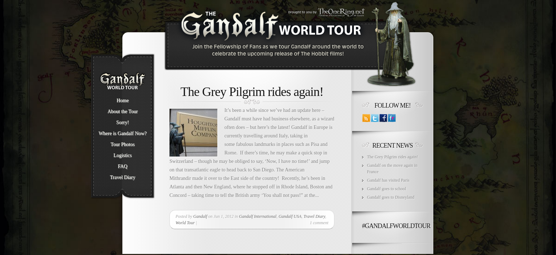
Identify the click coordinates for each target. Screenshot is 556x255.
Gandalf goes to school (386, 188)
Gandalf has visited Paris (388, 180)
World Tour (185, 222)
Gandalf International (258, 216)
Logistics (122, 155)
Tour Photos (123, 144)
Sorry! (122, 122)
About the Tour (122, 111)
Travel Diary (122, 177)
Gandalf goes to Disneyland (391, 197)
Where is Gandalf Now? (123, 133)
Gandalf (200, 216)
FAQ (122, 166)
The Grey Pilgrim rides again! (251, 92)
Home (122, 100)
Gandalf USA (290, 216)
